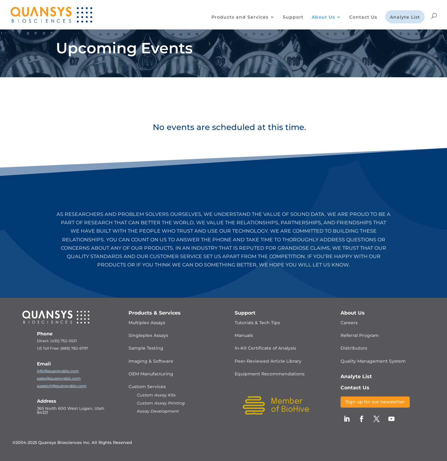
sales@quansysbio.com (59, 378)
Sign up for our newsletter (375, 402)
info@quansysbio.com (58, 371)
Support (293, 17)
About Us (323, 17)
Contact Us (363, 17)
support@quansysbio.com (62, 385)
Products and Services (240, 17)
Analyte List (405, 17)
